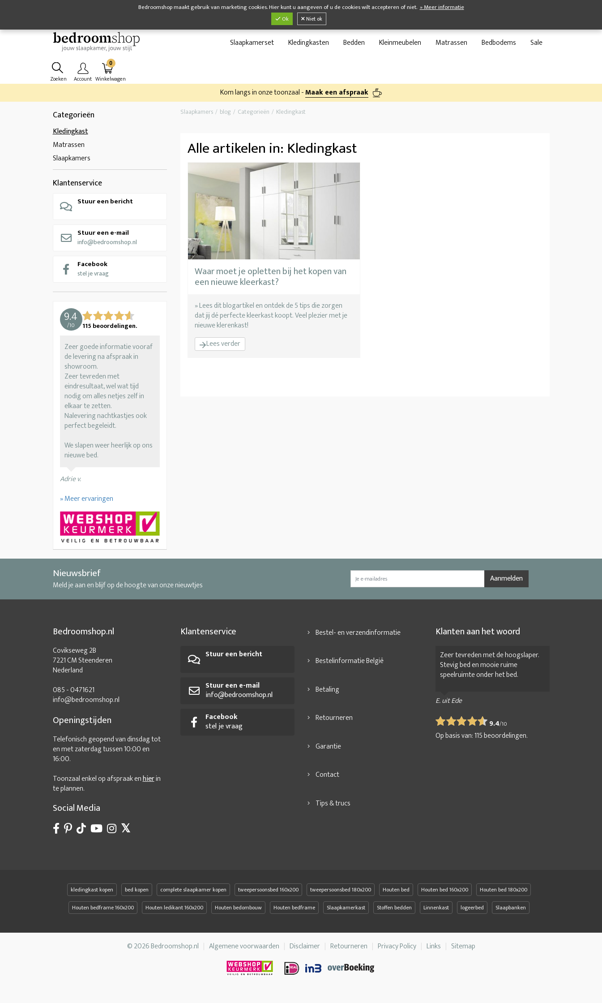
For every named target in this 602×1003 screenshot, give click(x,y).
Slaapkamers (71, 163)
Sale (536, 45)
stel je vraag (84, 273)
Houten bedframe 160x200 (103, 912)
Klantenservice (77, 187)
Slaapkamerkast (346, 912)
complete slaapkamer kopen (193, 894)
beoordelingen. (501, 740)
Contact (327, 779)
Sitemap (463, 951)
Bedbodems (499, 45)
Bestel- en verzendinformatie (358, 637)
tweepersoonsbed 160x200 (268, 894)
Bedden (354, 45)
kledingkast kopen (92, 894)
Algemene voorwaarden (244, 951)
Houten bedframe (294, 912)
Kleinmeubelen (400, 45)
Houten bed (396, 894)
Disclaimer (305, 951)
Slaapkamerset (252, 45)
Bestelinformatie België (350, 665)
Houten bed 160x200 (444, 894)
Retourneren (334, 722)
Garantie (328, 751)
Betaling (327, 694)
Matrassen (451, 45)
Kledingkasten (308, 45)
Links (434, 951)
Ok (282, 18)
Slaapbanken (510, 912)
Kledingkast (70, 136)
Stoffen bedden (394, 912)
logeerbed (472, 912)
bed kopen (137, 894)
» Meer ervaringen (86, 503)
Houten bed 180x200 (503, 894)
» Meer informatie (442, 7)
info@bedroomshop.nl (98, 242)
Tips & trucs (333, 808)
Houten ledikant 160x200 (174, 912)
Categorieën (73, 120)
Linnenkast (436, 912)
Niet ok (311, 18)
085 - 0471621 (73, 695)
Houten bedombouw (238, 912)
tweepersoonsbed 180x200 (340, 894)
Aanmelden (506, 583)
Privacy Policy (397, 951)
